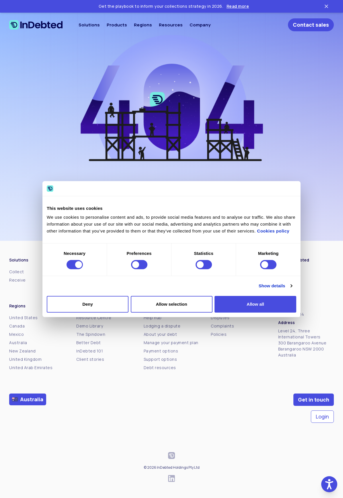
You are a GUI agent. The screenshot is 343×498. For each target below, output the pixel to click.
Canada (17, 326)
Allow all (255, 304)
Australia (18, 342)
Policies (219, 334)
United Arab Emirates (30, 367)
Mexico (16, 334)
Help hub (153, 317)
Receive (17, 280)
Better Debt (88, 342)
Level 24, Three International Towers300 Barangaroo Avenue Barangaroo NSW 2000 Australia (302, 343)
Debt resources (160, 367)
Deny (87, 304)
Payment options (161, 351)
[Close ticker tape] (326, 6)
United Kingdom (25, 359)
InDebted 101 (89, 351)
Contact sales (311, 24)
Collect (16, 271)
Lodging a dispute (162, 326)
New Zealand (22, 351)
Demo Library (89, 326)
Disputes (220, 317)
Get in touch (313, 399)
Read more (238, 6)
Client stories (90, 359)
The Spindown (90, 334)
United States (23, 317)
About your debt (160, 334)
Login (322, 416)
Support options (160, 359)
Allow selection (171, 304)
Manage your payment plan (171, 342)
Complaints (222, 326)
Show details (272, 285)
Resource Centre (94, 317)
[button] (329, 484)
